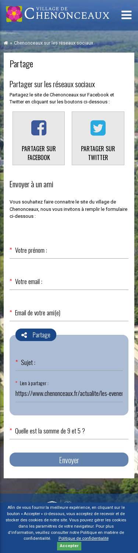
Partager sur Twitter (98, 153)
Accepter (69, 545)
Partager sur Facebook (39, 153)
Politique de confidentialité (84, 538)
